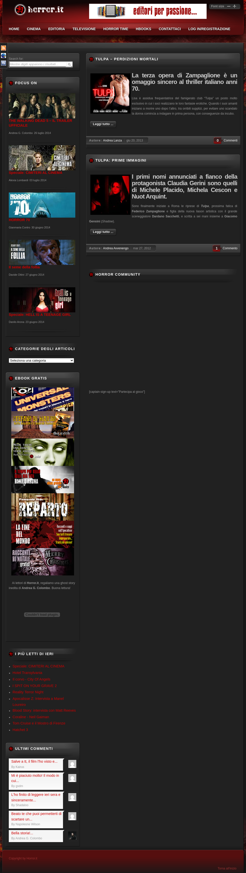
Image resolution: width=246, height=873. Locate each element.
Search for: (16, 59)
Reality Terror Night (28, 692)
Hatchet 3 (20, 730)
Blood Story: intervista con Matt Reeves (44, 710)
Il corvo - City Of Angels (31, 679)
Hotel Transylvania (27, 673)
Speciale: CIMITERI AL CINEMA (39, 666)
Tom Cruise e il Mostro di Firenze (39, 723)
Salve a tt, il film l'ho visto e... (34, 761)
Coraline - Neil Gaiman (31, 717)
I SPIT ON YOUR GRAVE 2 (35, 686)
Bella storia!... (22, 833)
